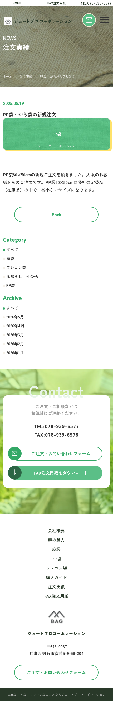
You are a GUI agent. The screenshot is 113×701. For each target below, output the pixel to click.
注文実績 (26, 76)
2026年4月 (15, 325)
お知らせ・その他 (22, 276)
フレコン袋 (16, 267)
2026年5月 (15, 316)
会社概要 (56, 530)
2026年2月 (15, 343)
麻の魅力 (56, 540)
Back (56, 214)
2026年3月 (15, 334)
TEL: (96, 3)
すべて (12, 249)
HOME (17, 3)
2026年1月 (15, 352)
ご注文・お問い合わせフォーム (56, 672)
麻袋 (10, 258)
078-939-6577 (56, 426)
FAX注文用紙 (56, 3)
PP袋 (10, 285)
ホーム (7, 76)
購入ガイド (56, 577)
